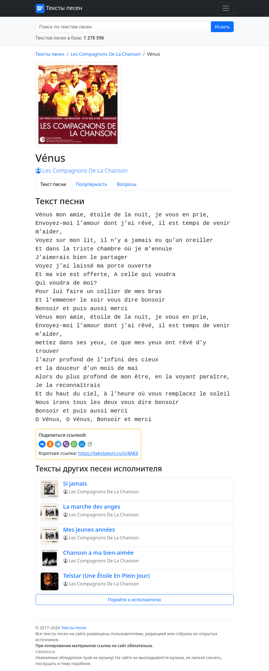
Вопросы (126, 184)
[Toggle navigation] (226, 8)
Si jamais (75, 483)
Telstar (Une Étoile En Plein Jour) (106, 575)
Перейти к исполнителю (134, 600)
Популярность (91, 184)
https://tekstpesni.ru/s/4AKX (108, 453)
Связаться (45, 651)
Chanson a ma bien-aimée (98, 552)
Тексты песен (59, 8)
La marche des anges (91, 506)
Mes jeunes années (89, 529)
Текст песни (53, 184)
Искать (222, 27)
